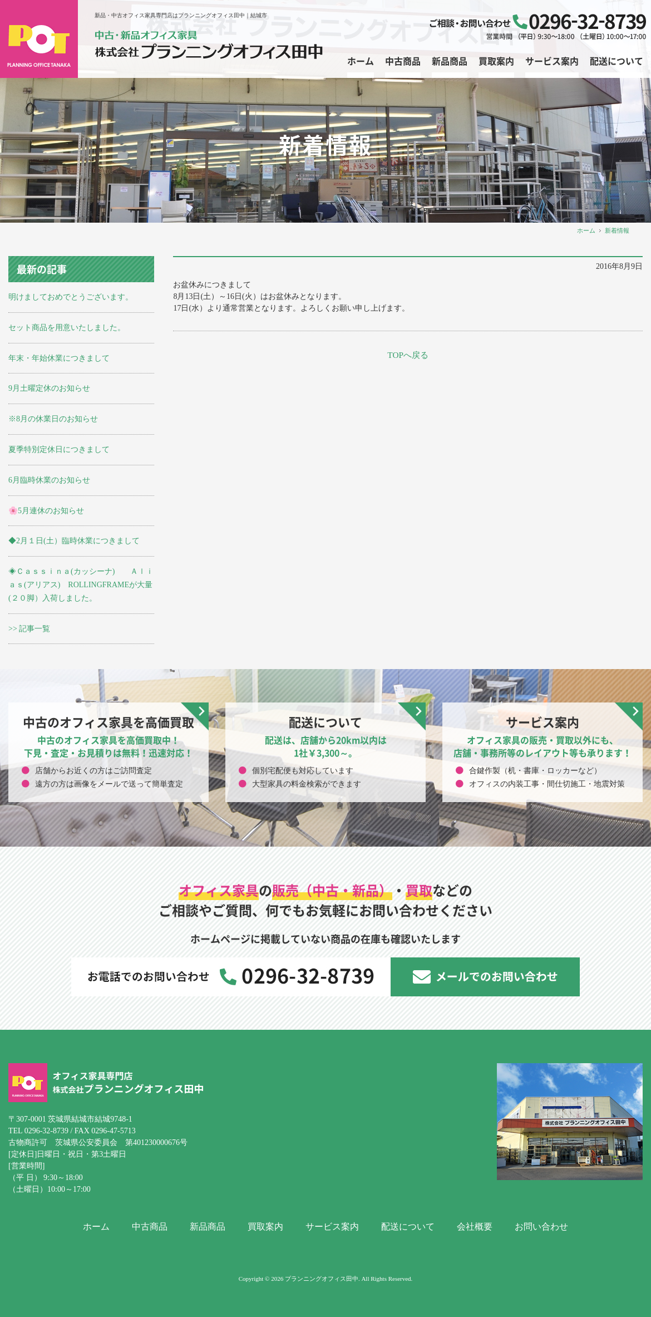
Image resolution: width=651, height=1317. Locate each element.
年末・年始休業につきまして (59, 358)
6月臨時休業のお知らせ (49, 480)
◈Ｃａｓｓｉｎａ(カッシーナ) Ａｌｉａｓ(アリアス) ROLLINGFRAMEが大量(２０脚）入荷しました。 (81, 584)
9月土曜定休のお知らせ (49, 388)
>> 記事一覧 (29, 629)
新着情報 (617, 230)
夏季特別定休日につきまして (59, 449)
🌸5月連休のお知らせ (46, 511)
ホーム (586, 230)
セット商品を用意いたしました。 (66, 327)
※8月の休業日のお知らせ (53, 419)
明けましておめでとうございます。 (70, 297)
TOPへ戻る (407, 355)
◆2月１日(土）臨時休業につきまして (74, 541)
